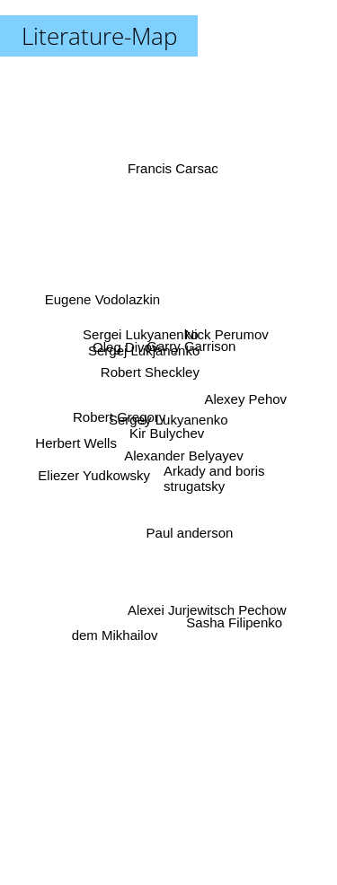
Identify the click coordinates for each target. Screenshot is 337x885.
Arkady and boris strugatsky (214, 476)
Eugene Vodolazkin (105, 305)
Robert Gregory (121, 417)
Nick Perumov (225, 332)
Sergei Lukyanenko (137, 333)
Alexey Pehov (243, 399)
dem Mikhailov (116, 624)
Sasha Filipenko (232, 612)
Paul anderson (188, 528)
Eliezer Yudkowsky (97, 473)
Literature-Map (99, 36)
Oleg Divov (128, 351)
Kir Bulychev (165, 434)
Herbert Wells (79, 441)
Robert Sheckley (149, 371)
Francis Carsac (173, 182)
